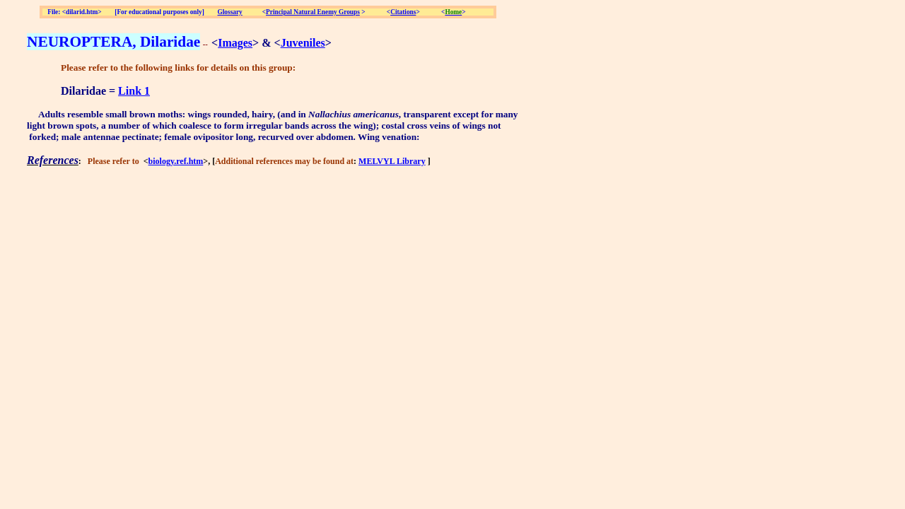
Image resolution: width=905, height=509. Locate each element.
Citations (403, 12)
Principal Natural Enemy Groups (313, 12)
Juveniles (303, 43)
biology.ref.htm (176, 161)
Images (235, 43)
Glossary (230, 12)
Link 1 (134, 91)
